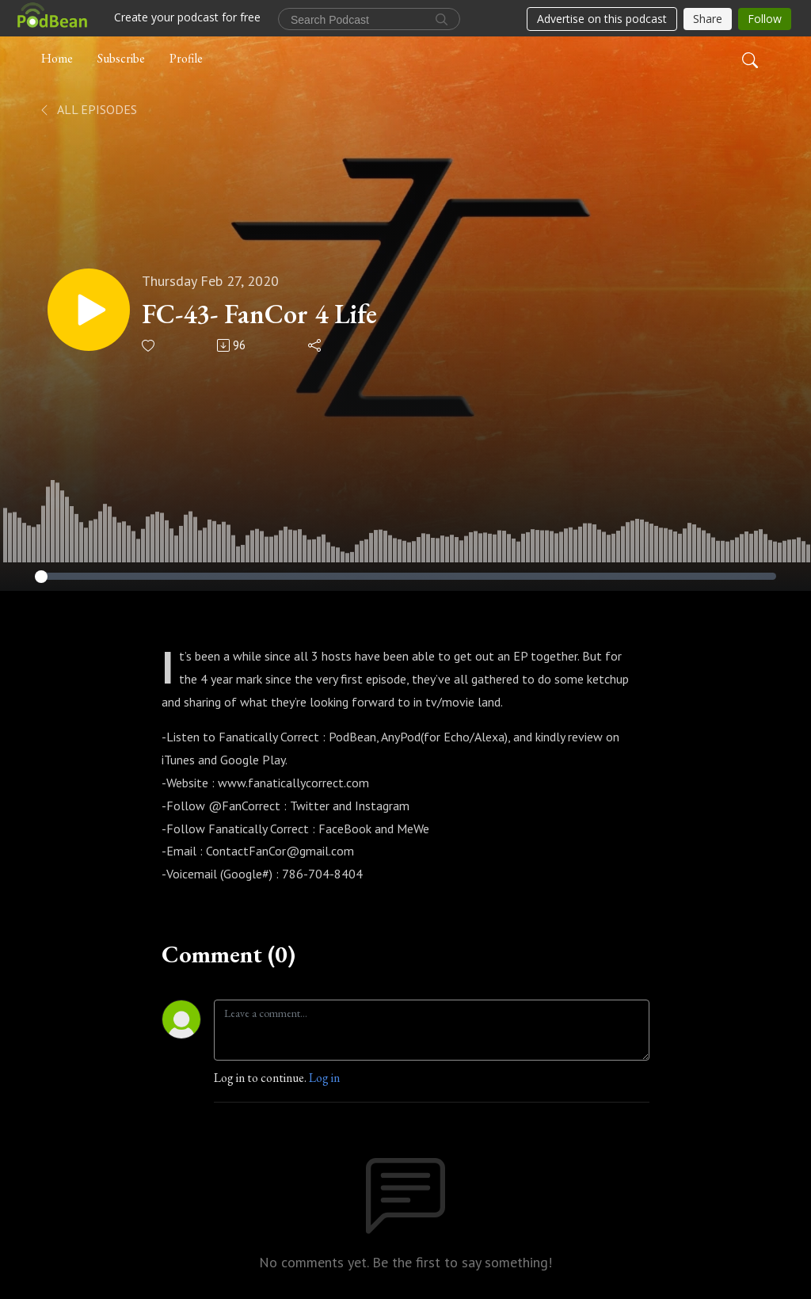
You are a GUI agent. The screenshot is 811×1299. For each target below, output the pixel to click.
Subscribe (121, 58)
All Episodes (87, 109)
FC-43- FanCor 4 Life (259, 314)
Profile (186, 58)
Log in (324, 1077)
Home (57, 58)
